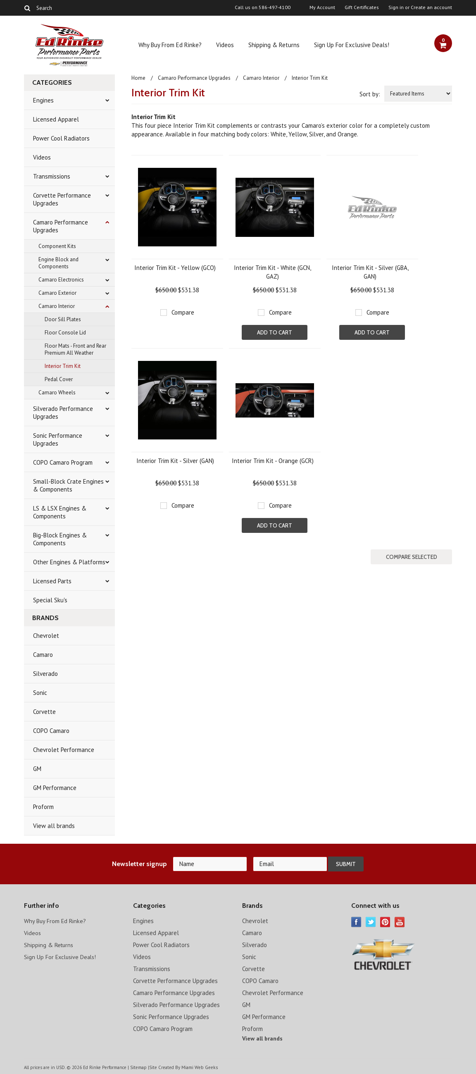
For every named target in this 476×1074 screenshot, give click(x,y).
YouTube (400, 922)
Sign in (396, 7)
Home (138, 77)
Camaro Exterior (57, 292)
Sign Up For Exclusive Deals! (351, 45)
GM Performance (54, 788)
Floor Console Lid (65, 332)
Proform (43, 807)
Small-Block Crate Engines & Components (68, 485)
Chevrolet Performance (63, 750)
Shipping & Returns (274, 45)
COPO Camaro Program (63, 462)
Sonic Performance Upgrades (57, 439)
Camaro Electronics (61, 279)
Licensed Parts (52, 581)
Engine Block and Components (58, 263)
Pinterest (385, 922)
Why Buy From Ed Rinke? (170, 45)
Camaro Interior (56, 306)
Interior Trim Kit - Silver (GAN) (175, 461)
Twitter (371, 922)
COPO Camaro (51, 731)
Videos (225, 45)
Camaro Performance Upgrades (60, 226)
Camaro (43, 655)
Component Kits (57, 246)
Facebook (356, 922)
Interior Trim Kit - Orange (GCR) (273, 461)
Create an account (431, 7)
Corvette (44, 712)
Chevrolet (46, 636)
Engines (43, 100)
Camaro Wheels (57, 392)
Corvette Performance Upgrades (62, 199)
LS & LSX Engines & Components (59, 512)
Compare (182, 312)
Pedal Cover (59, 379)
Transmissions (51, 176)
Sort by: (369, 94)
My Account (322, 7)
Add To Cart (274, 332)
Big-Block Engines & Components (60, 539)
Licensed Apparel (56, 119)
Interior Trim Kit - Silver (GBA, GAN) (370, 272)
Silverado (45, 674)
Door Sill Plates (63, 319)
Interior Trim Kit (63, 366)
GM (37, 769)
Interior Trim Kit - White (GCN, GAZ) (272, 272)
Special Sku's (50, 600)
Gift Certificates (362, 7)
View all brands (54, 826)
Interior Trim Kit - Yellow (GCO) (175, 268)
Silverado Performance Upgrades (63, 412)
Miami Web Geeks (199, 1067)
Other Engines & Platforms (69, 562)
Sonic (40, 693)
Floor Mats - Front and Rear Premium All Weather (75, 349)
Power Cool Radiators (61, 138)
